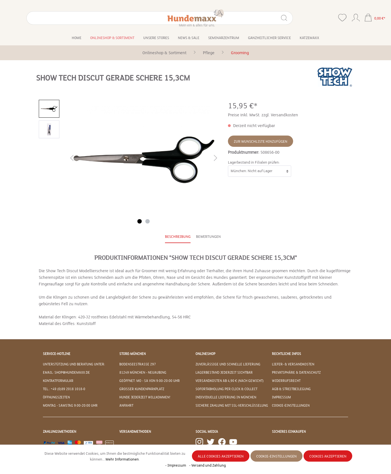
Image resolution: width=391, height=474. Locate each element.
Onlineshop (205, 354)
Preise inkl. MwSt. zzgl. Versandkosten (263, 114)
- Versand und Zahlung (207, 465)
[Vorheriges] (72, 159)
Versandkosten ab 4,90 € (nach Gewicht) (230, 381)
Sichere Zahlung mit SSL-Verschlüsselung (232, 405)
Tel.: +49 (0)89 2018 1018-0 (64, 389)
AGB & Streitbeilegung (291, 389)
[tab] (178, 237)
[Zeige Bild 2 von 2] (147, 221)
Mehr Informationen (122, 459)
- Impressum (176, 465)
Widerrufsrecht (286, 381)
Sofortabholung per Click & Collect (226, 389)
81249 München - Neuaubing (142, 372)
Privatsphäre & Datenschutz (296, 372)
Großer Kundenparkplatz (141, 389)
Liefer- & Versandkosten (293, 364)
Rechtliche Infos (286, 354)
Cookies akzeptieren (327, 456)
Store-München (132, 354)
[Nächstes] (215, 159)
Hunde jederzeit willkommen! (144, 397)
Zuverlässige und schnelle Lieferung (228, 364)
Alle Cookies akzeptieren (221, 456)
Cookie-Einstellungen (291, 405)
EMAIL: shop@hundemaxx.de (66, 372)
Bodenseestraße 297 (137, 364)
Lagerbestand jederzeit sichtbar (224, 372)
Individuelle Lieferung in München (226, 397)
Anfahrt (126, 405)
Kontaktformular (58, 381)
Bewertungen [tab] (208, 237)
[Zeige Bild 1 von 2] (139, 221)
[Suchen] (78, 18)
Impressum (281, 397)
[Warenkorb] (375, 18)
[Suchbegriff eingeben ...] (47, 18)
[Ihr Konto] (355, 16)
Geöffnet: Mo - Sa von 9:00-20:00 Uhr (149, 381)
